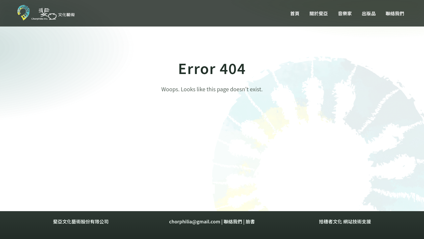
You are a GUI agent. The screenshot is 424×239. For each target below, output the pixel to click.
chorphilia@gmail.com (194, 221)
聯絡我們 (233, 221)
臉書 (250, 221)
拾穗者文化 (330, 221)
